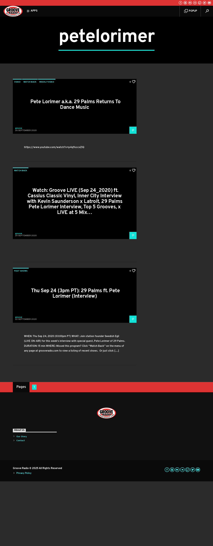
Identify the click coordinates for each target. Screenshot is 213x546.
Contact (20, 505)
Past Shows (20, 335)
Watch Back (29, 146)
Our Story (21, 501)
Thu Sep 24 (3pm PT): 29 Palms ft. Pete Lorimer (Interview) (75, 358)
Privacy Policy (23, 537)
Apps (34, 11)
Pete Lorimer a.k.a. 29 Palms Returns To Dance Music (75, 169)
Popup (190, 11)
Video (17, 146)
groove (18, 193)
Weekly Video (46, 146)
